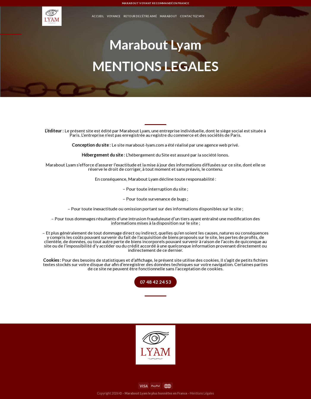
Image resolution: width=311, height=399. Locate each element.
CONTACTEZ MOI (192, 16)
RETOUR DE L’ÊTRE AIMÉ (140, 16)
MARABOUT (168, 16)
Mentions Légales (202, 393)
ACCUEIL (98, 16)
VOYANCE (114, 16)
